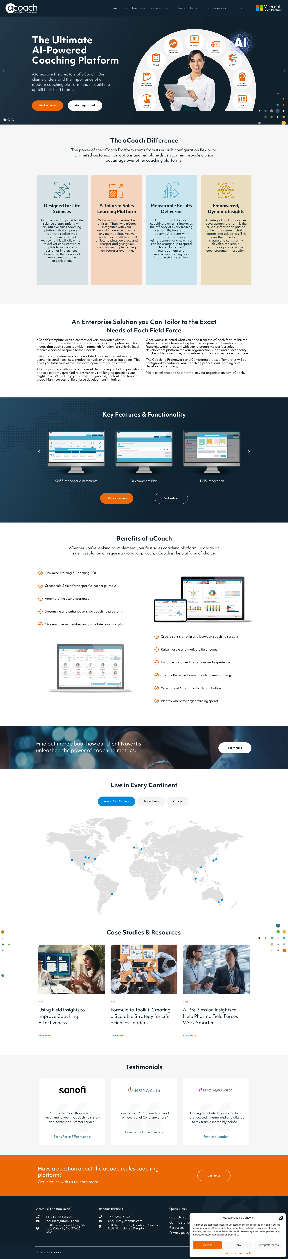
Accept (207, 1245)
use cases (154, 8)
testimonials (199, 8)
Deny (238, 1245)
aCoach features (132, 8)
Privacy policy (245, 1253)
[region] (144, 71)
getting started (176, 8)
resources (218, 8)
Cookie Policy (228, 1253)
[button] (280, 1218)
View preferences (268, 1245)
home (113, 8)
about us (235, 8)
